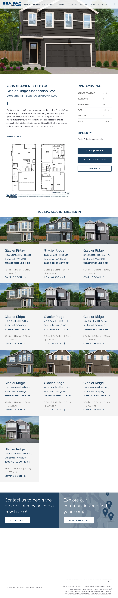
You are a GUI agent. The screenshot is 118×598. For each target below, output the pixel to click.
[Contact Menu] (110, 4)
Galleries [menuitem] (61, 4)
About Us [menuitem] (27, 4)
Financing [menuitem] (73, 4)
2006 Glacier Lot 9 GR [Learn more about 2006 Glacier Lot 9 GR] (96, 395)
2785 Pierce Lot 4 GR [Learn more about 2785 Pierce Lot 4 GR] (95, 329)
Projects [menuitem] (36, 4)
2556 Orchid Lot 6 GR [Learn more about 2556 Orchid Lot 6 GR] (17, 395)
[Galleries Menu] (66, 4)
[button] (114, 4)
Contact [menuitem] (105, 4)
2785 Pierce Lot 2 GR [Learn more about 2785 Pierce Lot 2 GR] (56, 329)
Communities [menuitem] (47, 4)
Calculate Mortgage (94, 160)
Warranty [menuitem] (83, 4)
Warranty (94, 168)
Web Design (106, 580)
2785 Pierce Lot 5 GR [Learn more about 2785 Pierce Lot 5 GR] (95, 263)
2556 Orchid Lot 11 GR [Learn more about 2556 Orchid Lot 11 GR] (17, 263)
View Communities (79, 532)
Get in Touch (17, 532)
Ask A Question (94, 151)
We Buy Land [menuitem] (94, 4)
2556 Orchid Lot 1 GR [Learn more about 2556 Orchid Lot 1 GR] (56, 263)
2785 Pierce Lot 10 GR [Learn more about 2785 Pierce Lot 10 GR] (17, 474)
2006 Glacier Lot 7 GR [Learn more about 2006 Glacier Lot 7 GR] (57, 395)
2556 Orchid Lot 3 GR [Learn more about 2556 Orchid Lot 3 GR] (17, 329)
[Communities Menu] (54, 4)
